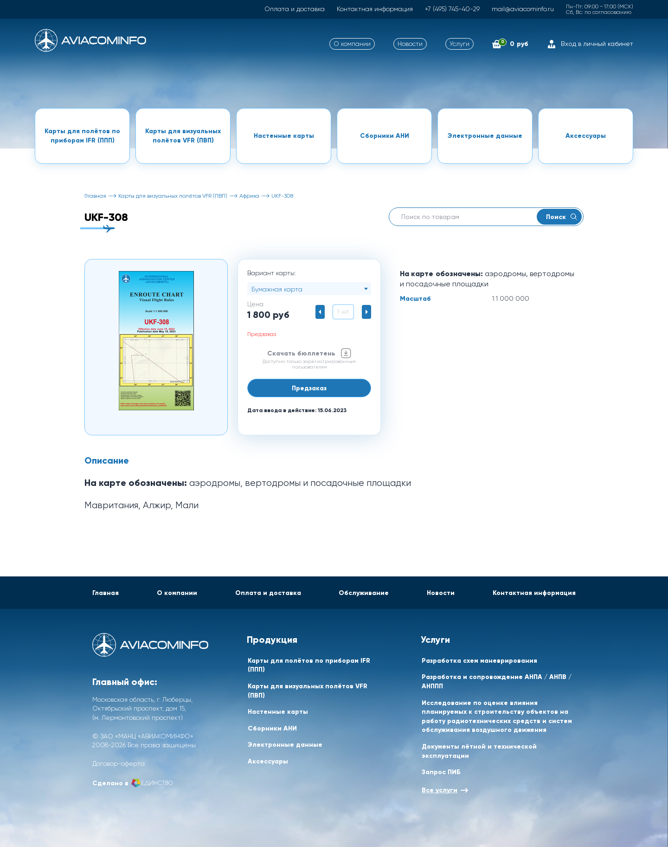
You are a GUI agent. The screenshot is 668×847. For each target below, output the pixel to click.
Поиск (561, 217)
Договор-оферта (118, 763)
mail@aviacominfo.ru (523, 9)
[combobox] (309, 288)
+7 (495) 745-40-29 (452, 9)
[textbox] (309, 289)
